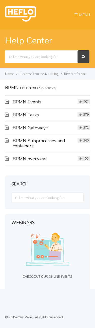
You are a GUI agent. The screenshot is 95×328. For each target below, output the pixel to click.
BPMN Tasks (26, 115)
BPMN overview (30, 159)
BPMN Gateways (30, 128)
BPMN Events (27, 102)
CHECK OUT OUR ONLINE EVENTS (47, 276)
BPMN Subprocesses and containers (39, 143)
